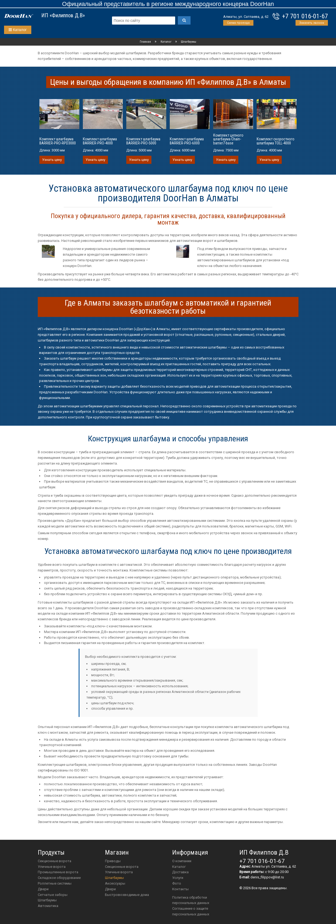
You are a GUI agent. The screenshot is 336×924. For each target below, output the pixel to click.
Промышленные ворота (58, 872)
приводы (113, 861)
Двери (43, 889)
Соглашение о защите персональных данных (190, 911)
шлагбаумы (114, 878)
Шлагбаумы (47, 900)
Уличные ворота (52, 867)
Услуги (177, 878)
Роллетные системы (55, 883)
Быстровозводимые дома (127, 895)
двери (110, 889)
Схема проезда (238, 23)
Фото (176, 883)
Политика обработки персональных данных (190, 900)
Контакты (180, 889)
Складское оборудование (59, 878)
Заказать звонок (311, 23)
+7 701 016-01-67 (305, 16)
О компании (181, 861)
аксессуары (115, 883)
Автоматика (48, 906)
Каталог (18, 30)
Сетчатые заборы (52, 895)
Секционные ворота (54, 861)
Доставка (180, 872)
